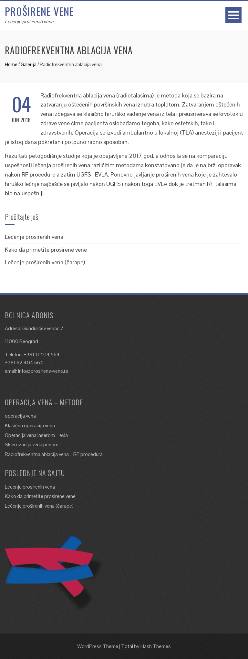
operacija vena (20, 415)
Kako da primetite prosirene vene (46, 249)
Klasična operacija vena (30, 425)
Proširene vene (39, 11)
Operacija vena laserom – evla (36, 435)
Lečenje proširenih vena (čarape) (45, 262)
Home (11, 64)
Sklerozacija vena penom (31, 444)
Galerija (28, 64)
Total (127, 646)
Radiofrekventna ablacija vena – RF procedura (54, 454)
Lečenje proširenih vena (29, 21)
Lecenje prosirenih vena (34, 236)
